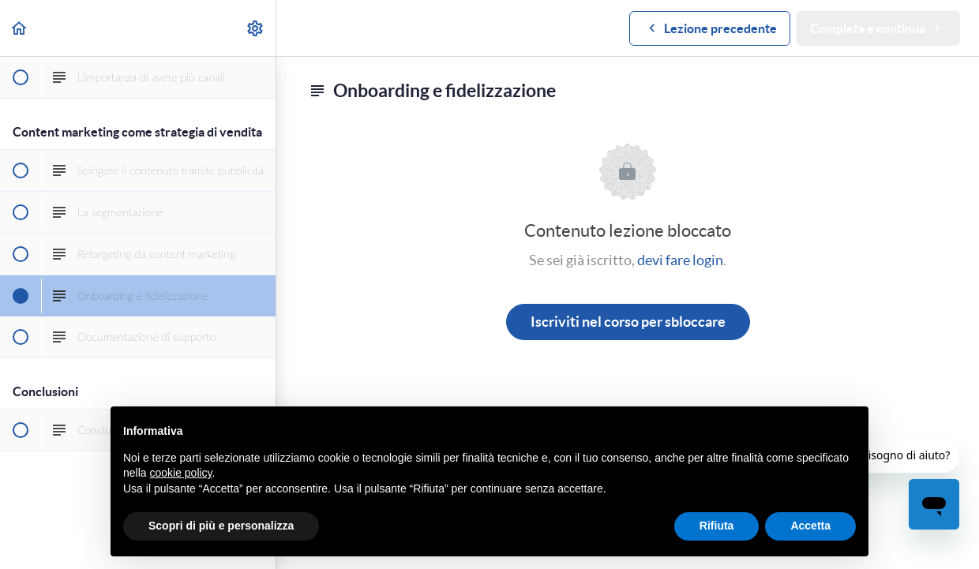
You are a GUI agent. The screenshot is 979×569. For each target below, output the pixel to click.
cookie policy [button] (180, 472)
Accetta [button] (810, 525)
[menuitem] (256, 28)
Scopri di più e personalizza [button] (221, 525)
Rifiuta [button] (717, 525)
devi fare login (680, 260)
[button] (19, 28)
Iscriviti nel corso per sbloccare (628, 321)
